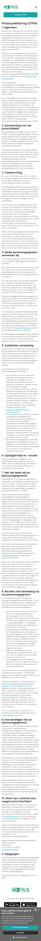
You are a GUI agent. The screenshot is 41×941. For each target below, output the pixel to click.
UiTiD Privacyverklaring (17, 411)
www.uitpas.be (7, 79)
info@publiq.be (31, 76)
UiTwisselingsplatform (10, 555)
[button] (20, 937)
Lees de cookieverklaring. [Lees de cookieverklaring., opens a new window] (19, 923)
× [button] (38, 910)
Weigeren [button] (20, 933)
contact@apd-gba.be (10, 850)
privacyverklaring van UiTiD (26, 328)
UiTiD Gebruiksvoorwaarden (16, 408)
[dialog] (20, 924)
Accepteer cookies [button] (20, 927)
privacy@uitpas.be (11, 695)
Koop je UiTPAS (20, 15)
